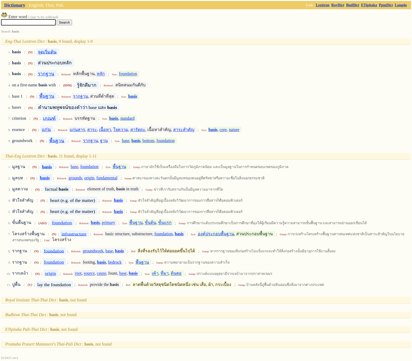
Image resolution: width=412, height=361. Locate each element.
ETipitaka (369, 5)
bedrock (115, 262)
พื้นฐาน (46, 96)
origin (89, 178)
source (89, 273)
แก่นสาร (77, 129)
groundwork (93, 251)
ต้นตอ (176, 273)
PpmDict (386, 5)
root (78, 273)
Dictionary (14, 5)
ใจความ (120, 129)
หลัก (101, 74)
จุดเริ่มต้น (47, 51)
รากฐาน (46, 73)
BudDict (352, 5)
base (125, 140)
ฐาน (104, 140)
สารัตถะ (137, 129)
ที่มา (165, 273)
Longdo (401, 5)
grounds (75, 178)
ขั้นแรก (165, 223)
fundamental (106, 178)
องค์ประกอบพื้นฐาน (216, 234)
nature (234, 129)
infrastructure (73, 233)
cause (101, 273)
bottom (148, 140)
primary (108, 223)
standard (127, 118)
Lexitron (322, 5)
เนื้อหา (105, 129)
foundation (128, 74)
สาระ (92, 129)
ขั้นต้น (150, 223)
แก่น (46, 129)
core (223, 129)
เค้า (155, 273)
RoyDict (337, 5)
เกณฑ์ (49, 118)
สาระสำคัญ (183, 129)
